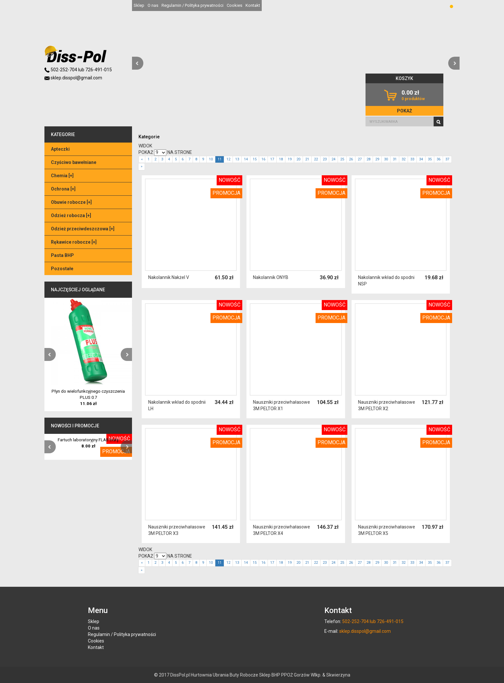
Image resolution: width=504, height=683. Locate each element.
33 (412, 159)
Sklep (139, 5)
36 (438, 159)
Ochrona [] (63, 188)
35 (430, 159)
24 (333, 159)
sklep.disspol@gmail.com (73, 77)
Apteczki (60, 149)
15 (255, 159)
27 (360, 159)
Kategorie (149, 136)
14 (246, 159)
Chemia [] (62, 175)
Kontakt (253, 5)
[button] (137, 63)
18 (281, 159)
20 (298, 159)
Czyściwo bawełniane (73, 162)
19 (290, 159)
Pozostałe (62, 268)
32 (403, 159)
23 (325, 159)
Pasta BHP (62, 255)
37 (447, 159)
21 (307, 159)
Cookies (234, 5)
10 (211, 159)
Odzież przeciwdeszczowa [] (82, 228)
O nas (153, 5)
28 (368, 159)
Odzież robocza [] (71, 215)
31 (395, 159)
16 (263, 159)
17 (272, 159)
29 (377, 159)
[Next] (141, 166)
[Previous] (141, 159)
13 (237, 159)
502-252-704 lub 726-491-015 (78, 69)
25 (342, 159)
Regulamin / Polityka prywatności (192, 5)
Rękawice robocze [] (74, 242)
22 (316, 159)
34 (421, 159)
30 (386, 159)
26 (351, 159)
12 (228, 159)
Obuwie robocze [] (71, 202)
